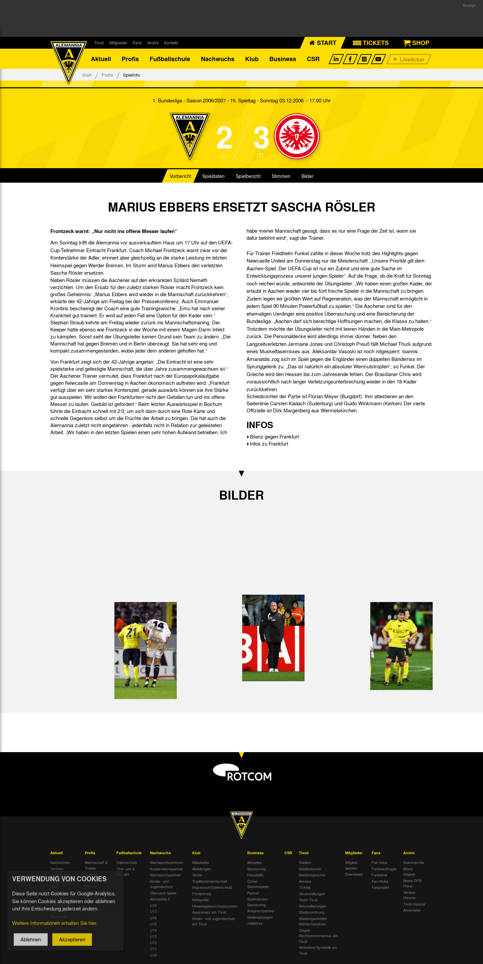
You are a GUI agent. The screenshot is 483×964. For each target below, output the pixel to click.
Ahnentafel (411, 910)
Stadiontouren (310, 868)
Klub (252, 58)
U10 (153, 955)
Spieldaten (213, 176)
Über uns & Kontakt (125, 871)
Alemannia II (160, 899)
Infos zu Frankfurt (269, 443)
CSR (313, 58)
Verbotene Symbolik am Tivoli (318, 950)
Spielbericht (248, 176)
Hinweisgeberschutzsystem (214, 906)
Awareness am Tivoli (209, 912)
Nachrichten (60, 862)
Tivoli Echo (59, 874)
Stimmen (281, 176)
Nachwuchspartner (165, 874)
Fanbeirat (379, 874)
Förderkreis (201, 893)
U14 (153, 930)
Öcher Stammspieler (258, 883)
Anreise (305, 881)
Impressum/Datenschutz (212, 887)
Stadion (305, 862)
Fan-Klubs (380, 881)
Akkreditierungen (312, 906)
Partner (253, 893)
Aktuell (101, 58)
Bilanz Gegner (409, 871)
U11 (153, 948)
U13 (153, 936)
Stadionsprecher (312, 874)
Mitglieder (118, 43)
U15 (153, 923)
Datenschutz (126, 862)
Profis (130, 58)
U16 (153, 917)
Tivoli (99, 43)
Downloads (354, 874)
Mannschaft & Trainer (96, 865)
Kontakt (171, 43)
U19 (153, 905)
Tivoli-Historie (414, 904)
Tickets (305, 887)
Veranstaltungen (312, 893)
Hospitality (255, 874)
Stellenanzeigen (260, 917)
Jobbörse (255, 923)
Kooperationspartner (166, 868)
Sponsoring (256, 868)
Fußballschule (170, 58)
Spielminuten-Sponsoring (258, 901)
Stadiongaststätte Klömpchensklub (313, 921)
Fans (137, 43)
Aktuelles (254, 862)
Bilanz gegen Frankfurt (274, 436)
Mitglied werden (351, 865)
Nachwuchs (217, 58)
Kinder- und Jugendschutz (161, 883)
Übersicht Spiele (163, 893)
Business (282, 58)
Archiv (153, 43)
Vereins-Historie (410, 895)
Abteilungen (201, 868)
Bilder (308, 176)
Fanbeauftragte (384, 868)
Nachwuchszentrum (166, 862)
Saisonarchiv (413, 862)
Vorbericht (180, 176)
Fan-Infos (379, 862)
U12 (153, 942)
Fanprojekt (380, 887)
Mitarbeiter (200, 862)
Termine (56, 868)
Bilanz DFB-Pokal (413, 883)
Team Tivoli (308, 899)
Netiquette (200, 899)
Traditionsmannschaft (209, 881)
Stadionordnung (311, 912)
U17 (153, 911)
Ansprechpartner (261, 910)
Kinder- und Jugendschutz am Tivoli (213, 921)
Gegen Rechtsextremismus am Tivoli (318, 935)
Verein (197, 874)
